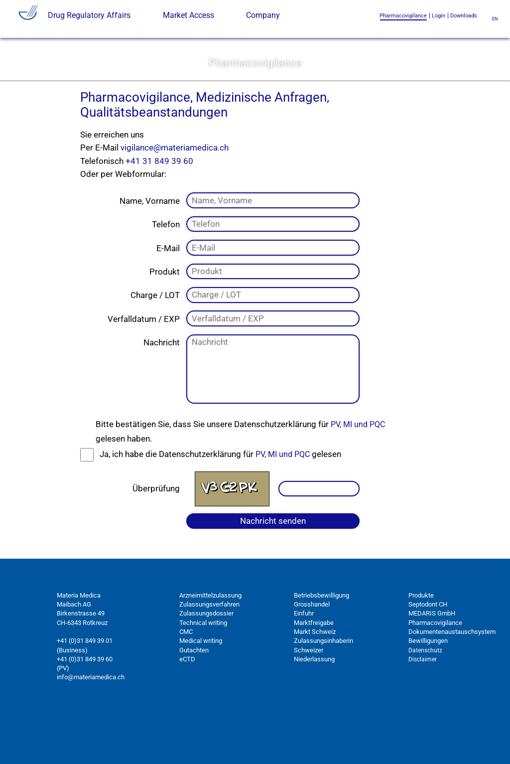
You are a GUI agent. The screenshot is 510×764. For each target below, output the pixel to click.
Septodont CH (427, 654)
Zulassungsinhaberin (323, 690)
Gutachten (194, 699)
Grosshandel (312, 654)
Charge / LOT (155, 345)
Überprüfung (156, 538)
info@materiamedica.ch (91, 727)
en (494, 18)
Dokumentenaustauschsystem (452, 681)
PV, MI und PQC (358, 474)
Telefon (166, 274)
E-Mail (168, 298)
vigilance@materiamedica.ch (175, 197)
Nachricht (161, 392)
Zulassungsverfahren (209, 654)
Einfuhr (304, 663)
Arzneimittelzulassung (210, 644)
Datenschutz (425, 699)
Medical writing (200, 690)
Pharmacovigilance (435, 672)
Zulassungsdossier (206, 663)
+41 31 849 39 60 (159, 210)
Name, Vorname (150, 250)
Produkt (164, 321)
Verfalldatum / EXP (144, 368)
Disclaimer (422, 708)
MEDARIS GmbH (431, 663)
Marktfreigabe (314, 672)
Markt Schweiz (315, 681)
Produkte (421, 644)
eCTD (187, 708)
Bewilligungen (428, 690)
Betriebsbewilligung (321, 644)
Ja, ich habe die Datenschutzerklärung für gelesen (220, 504)
